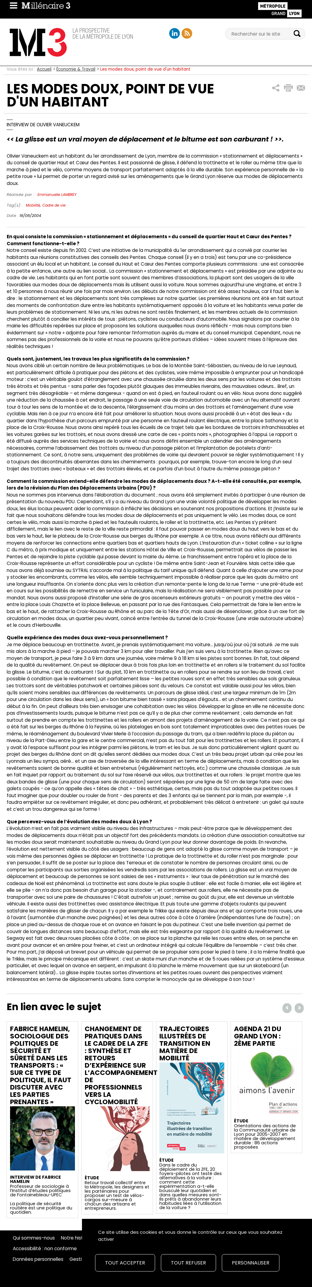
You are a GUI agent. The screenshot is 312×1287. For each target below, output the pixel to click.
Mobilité (33, 205)
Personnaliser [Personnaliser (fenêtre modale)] (250, 1262)
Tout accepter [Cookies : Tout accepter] (125, 1262)
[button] (275, 88)
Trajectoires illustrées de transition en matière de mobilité (184, 1043)
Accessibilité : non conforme (45, 1249)
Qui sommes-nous (34, 1238)
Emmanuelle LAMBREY (56, 194)
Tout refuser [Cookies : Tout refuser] (188, 1262)
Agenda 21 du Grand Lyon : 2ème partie (257, 1036)
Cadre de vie (54, 205)
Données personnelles (38, 1259)
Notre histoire (76, 1238)
